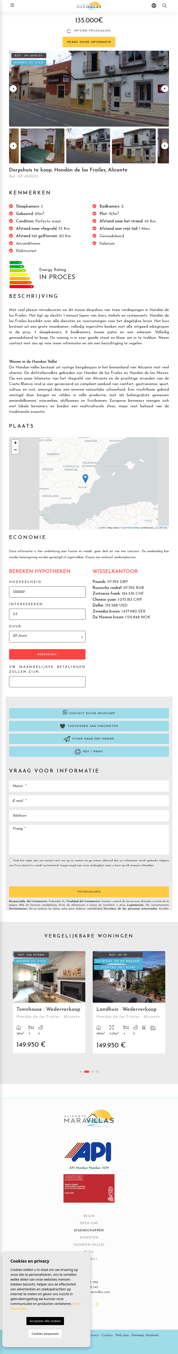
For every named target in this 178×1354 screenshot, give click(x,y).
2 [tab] (86, 1072)
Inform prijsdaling (89, 31)
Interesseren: (26, 604)
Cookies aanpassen (45, 1334)
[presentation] (33, 876)
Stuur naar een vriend (89, 739)
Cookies (107, 1335)
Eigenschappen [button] (89, 1230)
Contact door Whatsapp (89, 712)
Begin (89, 1216)
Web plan (122, 1335)
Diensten (89, 1237)
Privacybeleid (23, 865)
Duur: (16, 626)
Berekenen (47, 654)
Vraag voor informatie (89, 42)
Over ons (89, 1223)
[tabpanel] (49, 1005)
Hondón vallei (89, 1245)
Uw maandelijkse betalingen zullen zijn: (47, 669)
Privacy (93, 1335)
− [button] (15, 450)
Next (165, 89)
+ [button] (15, 443)
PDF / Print (89, 751)
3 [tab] (93, 1072)
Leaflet (102, 527)
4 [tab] (97, 1072)
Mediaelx (152, 1335)
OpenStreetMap (131, 527)
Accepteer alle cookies (45, 1321)
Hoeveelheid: (26, 582)
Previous (13, 89)
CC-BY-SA (161, 527)
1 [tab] (80, 1072)
